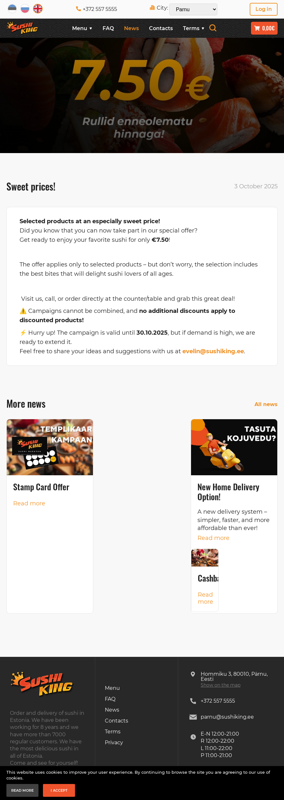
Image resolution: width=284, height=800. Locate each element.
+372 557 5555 (96, 9)
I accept (59, 790)
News (131, 28)
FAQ (108, 28)
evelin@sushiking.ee (213, 351)
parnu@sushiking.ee (227, 717)
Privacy (114, 742)
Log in (263, 9)
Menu (82, 28)
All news (266, 404)
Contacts (161, 28)
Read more (29, 503)
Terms (194, 28)
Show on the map (220, 685)
